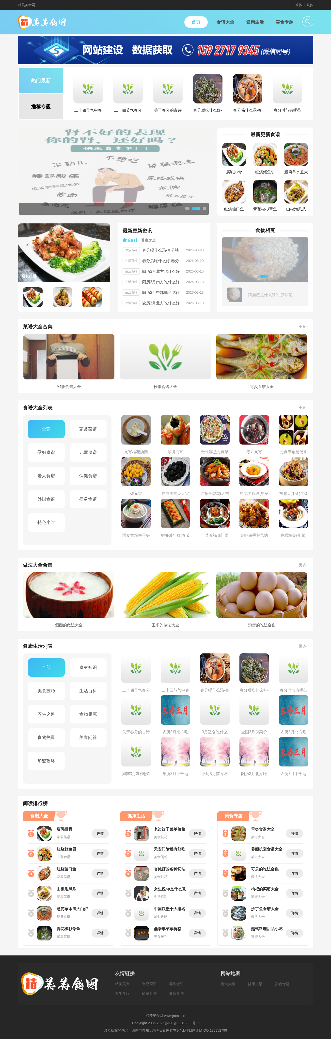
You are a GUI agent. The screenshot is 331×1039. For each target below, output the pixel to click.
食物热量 (46, 737)
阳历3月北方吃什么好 (161, 271)
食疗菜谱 (149, 984)
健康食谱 (176, 993)
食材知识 (88, 667)
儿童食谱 (88, 452)
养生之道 (46, 714)
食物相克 (88, 714)
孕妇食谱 (46, 452)
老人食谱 (46, 475)
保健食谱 (88, 475)
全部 (46, 429)
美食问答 (88, 737)
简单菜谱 (149, 993)
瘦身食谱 (88, 499)
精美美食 (122, 984)
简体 (298, 5)
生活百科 (88, 690)
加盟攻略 (46, 760)
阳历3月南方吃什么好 (161, 282)
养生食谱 (176, 984)
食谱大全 (228, 984)
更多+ (303, 326)
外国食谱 (46, 499)
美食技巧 (46, 690)
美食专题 (282, 984)
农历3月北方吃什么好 (161, 303)
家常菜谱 (88, 429)
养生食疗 (122, 993)
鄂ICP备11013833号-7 (181, 1023)
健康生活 (255, 984)
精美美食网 (26, 5)
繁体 (309, 5)
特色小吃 (46, 522)
